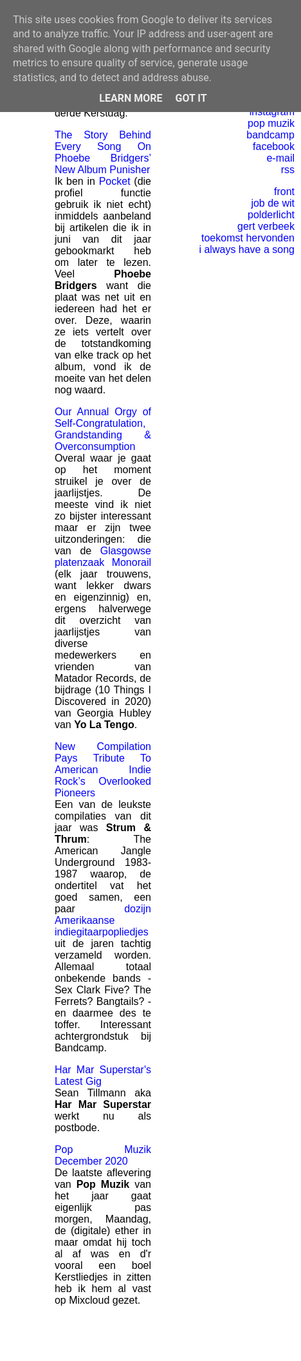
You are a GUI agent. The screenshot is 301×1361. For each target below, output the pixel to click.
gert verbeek (266, 226)
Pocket (115, 181)
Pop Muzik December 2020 (103, 1155)
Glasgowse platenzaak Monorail (103, 556)
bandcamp (270, 134)
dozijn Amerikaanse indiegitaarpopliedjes (103, 920)
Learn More (130, 98)
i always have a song (247, 249)
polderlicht (271, 214)
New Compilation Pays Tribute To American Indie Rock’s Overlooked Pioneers (103, 769)
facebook (274, 146)
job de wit (273, 203)
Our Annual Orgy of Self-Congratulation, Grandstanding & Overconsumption (103, 429)
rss (288, 169)
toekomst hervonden (248, 237)
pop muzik (271, 123)
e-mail (280, 158)
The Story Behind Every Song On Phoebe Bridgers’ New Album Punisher (103, 152)
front (284, 191)
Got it (190, 98)
